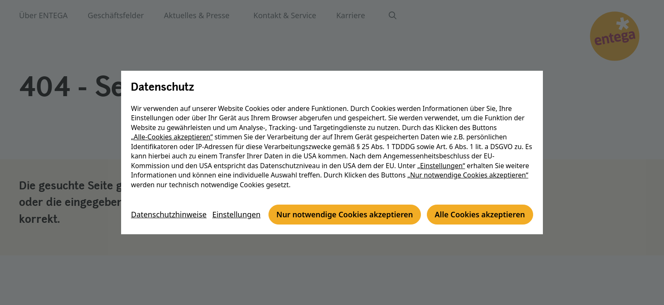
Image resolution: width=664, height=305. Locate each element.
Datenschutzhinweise (171, 201)
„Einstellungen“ (443, 156)
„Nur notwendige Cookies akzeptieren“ (469, 165)
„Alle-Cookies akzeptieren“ (173, 127)
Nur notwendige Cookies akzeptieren (209, 224)
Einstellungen (239, 201)
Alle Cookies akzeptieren (345, 224)
